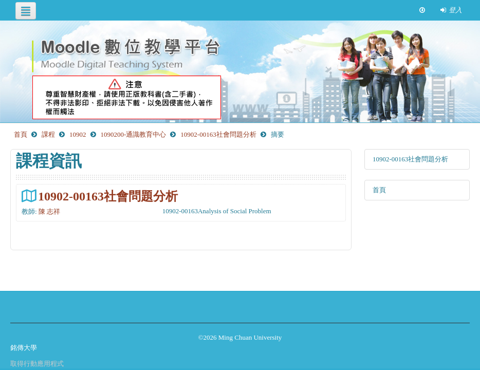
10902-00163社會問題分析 (108, 196)
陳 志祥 (49, 211)
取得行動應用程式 (37, 363)
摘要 (277, 134)
